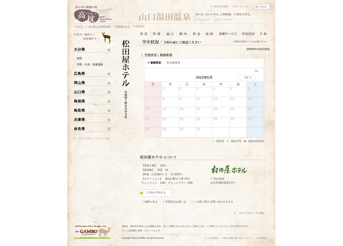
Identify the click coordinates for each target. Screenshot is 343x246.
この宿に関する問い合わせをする (213, 201)
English (263, 6)
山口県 (79, 91)
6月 (247, 77)
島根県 (79, 101)
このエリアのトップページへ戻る (93, 138)
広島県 (79, 73)
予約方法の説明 (220, 6)
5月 (256, 71)
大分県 (79, 49)
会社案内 (262, 238)
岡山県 (79, 82)
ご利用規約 (212, 238)
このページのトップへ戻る (251, 213)
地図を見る (151, 201)
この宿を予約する (155, 192)
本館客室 (175, 62)
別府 (79, 58)
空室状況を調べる (175, 201)
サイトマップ (241, 6)
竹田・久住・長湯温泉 (90, 64)
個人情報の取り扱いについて (238, 238)
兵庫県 (79, 119)
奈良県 (79, 128)
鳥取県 (79, 110)
